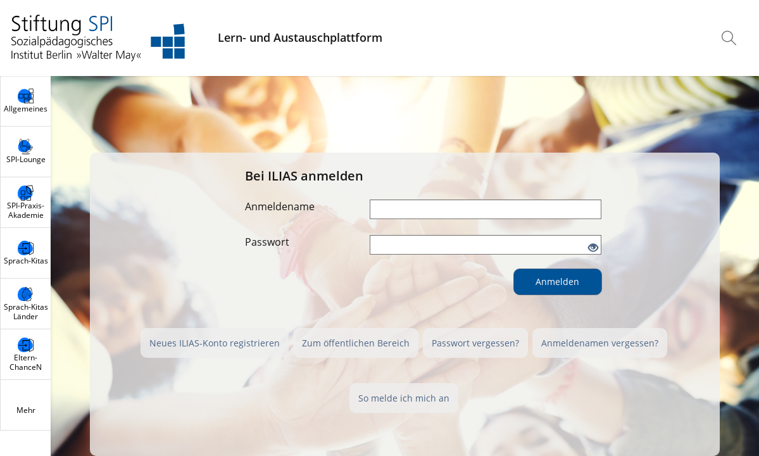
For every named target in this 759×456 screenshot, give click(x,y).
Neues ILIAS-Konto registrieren (214, 343)
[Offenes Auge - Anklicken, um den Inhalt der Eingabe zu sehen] (593, 248)
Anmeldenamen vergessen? (599, 343)
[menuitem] (731, 38)
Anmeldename (280, 206)
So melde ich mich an (403, 398)
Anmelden (557, 282)
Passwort (267, 242)
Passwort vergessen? (475, 343)
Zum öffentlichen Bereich (356, 343)
